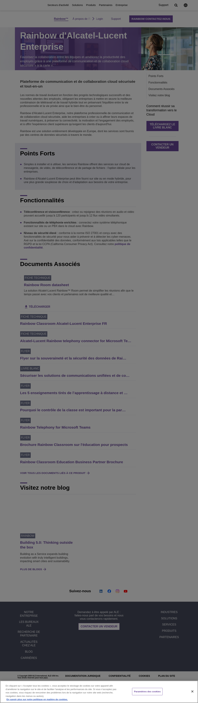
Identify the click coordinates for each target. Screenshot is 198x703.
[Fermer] (192, 691)
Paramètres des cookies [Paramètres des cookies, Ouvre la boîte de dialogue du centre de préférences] (147, 691)
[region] (99, 692)
